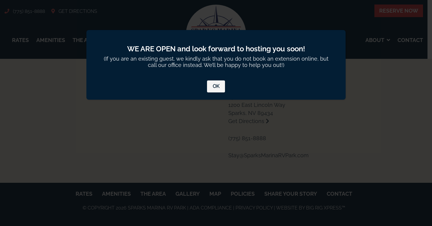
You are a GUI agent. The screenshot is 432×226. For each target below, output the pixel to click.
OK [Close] (216, 86)
